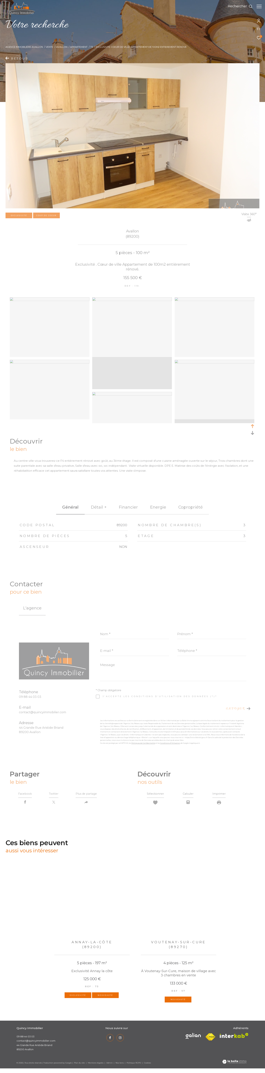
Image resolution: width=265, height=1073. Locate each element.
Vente (49, 47)
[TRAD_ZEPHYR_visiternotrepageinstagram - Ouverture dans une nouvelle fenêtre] (119, 1038)
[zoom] (49, 300)
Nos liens (120, 1064)
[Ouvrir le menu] (259, 6)
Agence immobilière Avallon (24, 47)
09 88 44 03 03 (30, 697)
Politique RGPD (134, 1064)
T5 (91, 47)
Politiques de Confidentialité (143, 743)
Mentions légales (96, 1064)
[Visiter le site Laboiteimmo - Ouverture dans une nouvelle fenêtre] (234, 1063)
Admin (109, 1064)
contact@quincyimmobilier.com (42, 712)
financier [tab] (128, 507)
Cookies (147, 1064)
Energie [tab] (158, 507)
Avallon (61, 47)
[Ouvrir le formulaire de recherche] (238, 6)
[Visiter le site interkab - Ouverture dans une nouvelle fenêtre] (193, 1037)
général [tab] (70, 507)
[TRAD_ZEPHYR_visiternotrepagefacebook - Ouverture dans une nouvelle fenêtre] (109, 1038)
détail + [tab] (99, 507)
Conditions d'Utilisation (170, 743)
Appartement (78, 47)
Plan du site (79, 1064)
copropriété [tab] (190, 507)
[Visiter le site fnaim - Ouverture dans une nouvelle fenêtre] (210, 1038)
